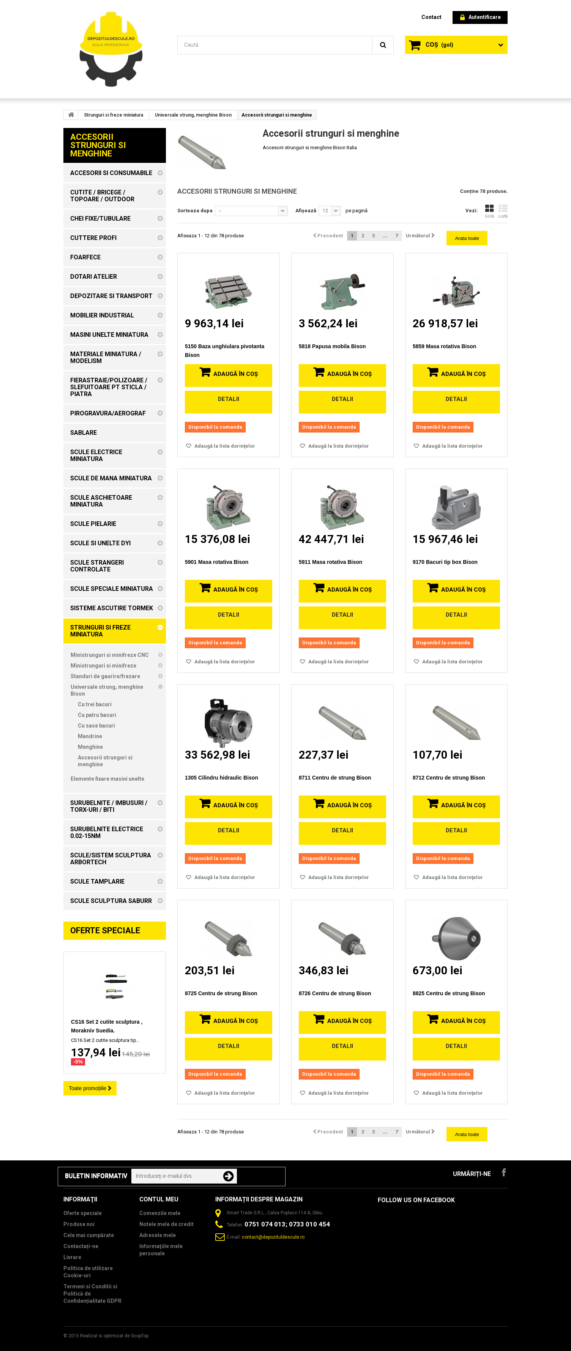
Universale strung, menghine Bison (193, 115)
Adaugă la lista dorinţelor (224, 446)
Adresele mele (157, 1235)
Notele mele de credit (166, 1224)
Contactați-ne (80, 1246)
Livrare (72, 1257)
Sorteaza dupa (195, 210)
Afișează (305, 210)
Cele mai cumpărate (88, 1235)
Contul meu (158, 1199)
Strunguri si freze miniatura (113, 115)
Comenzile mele (159, 1213)
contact (431, 17)
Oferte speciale (105, 930)
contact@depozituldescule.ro (273, 1237)
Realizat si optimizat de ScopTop (114, 1335)
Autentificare (480, 17)
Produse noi (79, 1224)
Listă (503, 211)
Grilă (489, 211)
